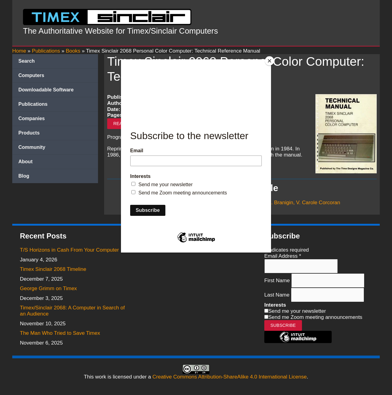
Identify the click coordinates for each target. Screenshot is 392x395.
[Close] (269, 60)
